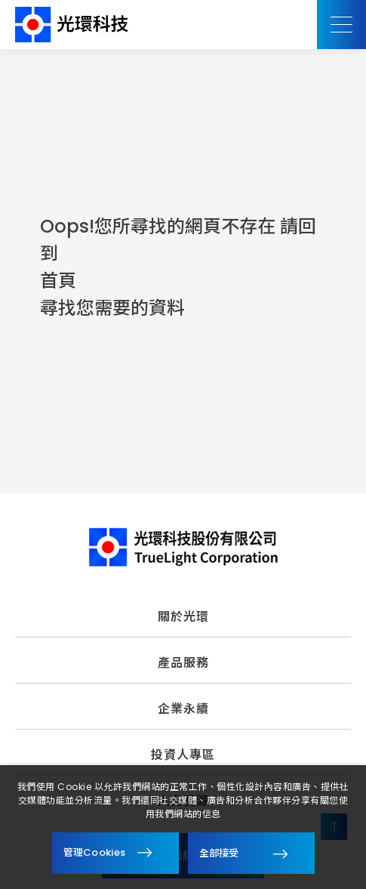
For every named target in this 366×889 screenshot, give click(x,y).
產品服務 (183, 662)
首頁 (58, 280)
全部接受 (219, 852)
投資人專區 (183, 755)
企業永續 (183, 709)
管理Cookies (94, 852)
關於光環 (183, 616)
